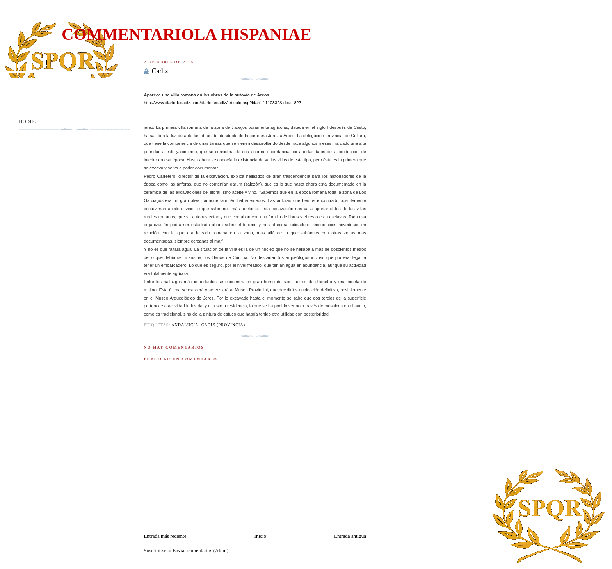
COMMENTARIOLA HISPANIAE (186, 34)
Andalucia (184, 325)
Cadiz (159, 71)
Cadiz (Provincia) (223, 325)
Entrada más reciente (165, 536)
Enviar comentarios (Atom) (200, 550)
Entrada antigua (350, 536)
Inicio (260, 536)
